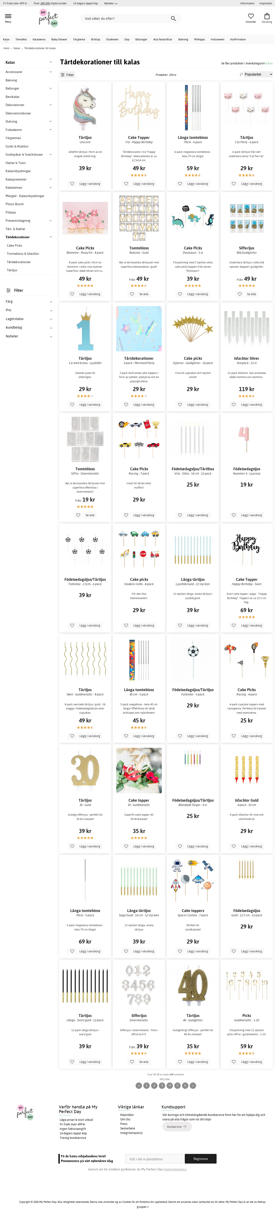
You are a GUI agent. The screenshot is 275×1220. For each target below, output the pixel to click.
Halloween (217, 39)
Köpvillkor (127, 1115)
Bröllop (95, 39)
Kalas (6, 39)
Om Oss (125, 1119)
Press (123, 1124)
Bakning (183, 39)
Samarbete (127, 1128)
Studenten (112, 39)
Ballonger (141, 39)
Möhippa (199, 39)
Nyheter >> (111, 3)
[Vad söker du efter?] (131, 18)
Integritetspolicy (131, 1133)
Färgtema (79, 39)
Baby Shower (59, 39)
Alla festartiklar (162, 39)
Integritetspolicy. (175, 1169)
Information (247, 3)
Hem (6, 48)
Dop (126, 39)
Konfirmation (238, 39)
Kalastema (39, 39)
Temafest (21, 39)
